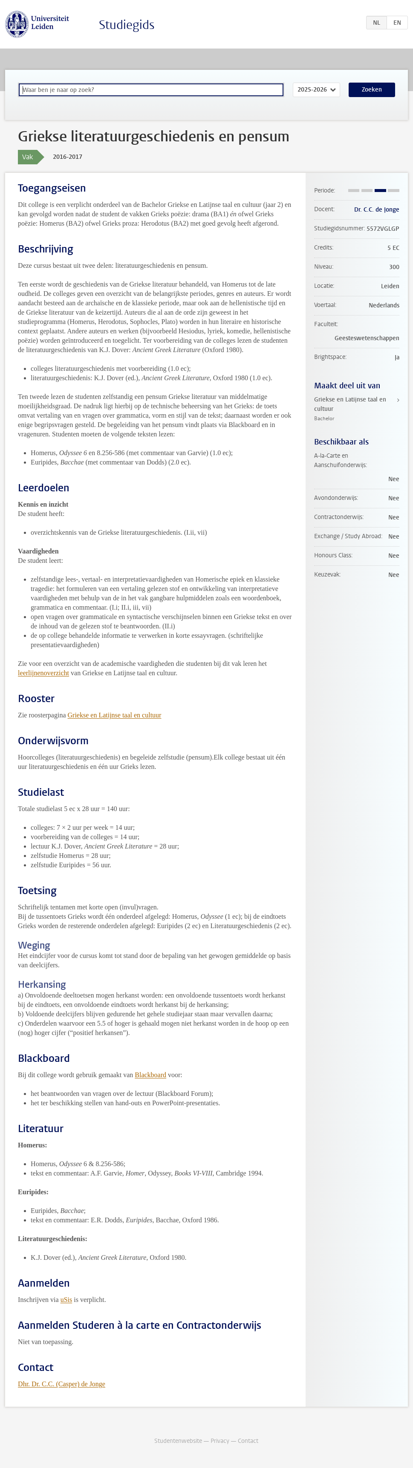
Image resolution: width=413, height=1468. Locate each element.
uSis (66, 1299)
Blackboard (150, 1074)
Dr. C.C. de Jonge (376, 210)
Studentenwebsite (178, 1441)
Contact (248, 1441)
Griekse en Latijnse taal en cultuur (115, 715)
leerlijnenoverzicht (43, 673)
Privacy (220, 1441)
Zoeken (372, 90)
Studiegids (127, 25)
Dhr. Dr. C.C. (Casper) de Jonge (61, 1384)
